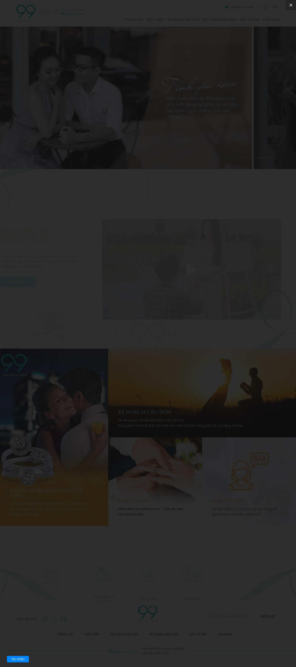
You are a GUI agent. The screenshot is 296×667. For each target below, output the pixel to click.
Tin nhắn (18, 659)
